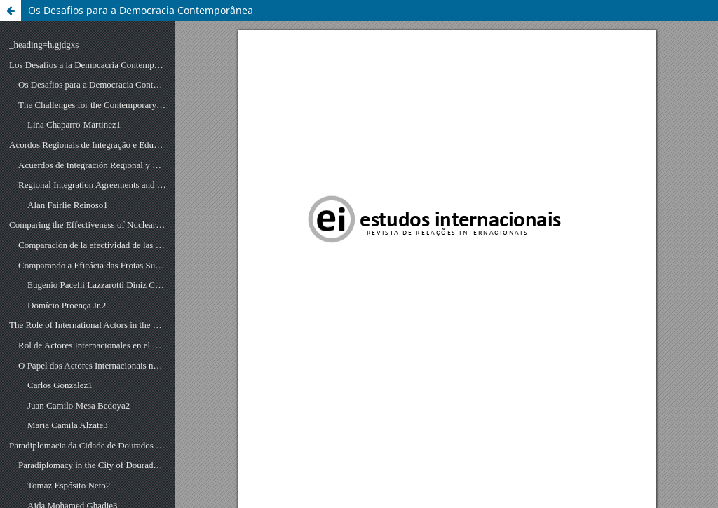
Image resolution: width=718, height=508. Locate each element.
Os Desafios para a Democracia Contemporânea (140, 10)
